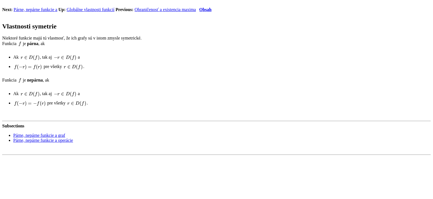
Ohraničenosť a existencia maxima (165, 9)
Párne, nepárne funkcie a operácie (43, 140)
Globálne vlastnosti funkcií (90, 9)
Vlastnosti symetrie (29, 26)
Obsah (205, 9)
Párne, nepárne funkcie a (35, 9)
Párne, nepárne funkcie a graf (39, 135)
